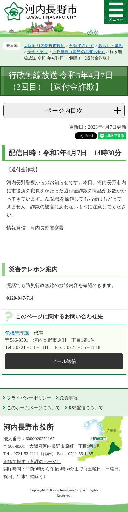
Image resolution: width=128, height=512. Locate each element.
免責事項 (68, 397)
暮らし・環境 (110, 45)
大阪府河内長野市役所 (44, 45)
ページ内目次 (64, 110)
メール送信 (64, 361)
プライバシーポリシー (29, 397)
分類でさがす (81, 45)
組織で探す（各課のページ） (32, 461)
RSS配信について (86, 407)
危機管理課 (17, 333)
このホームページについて (33, 407)
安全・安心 (37, 51)
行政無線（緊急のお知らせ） (78, 51)
